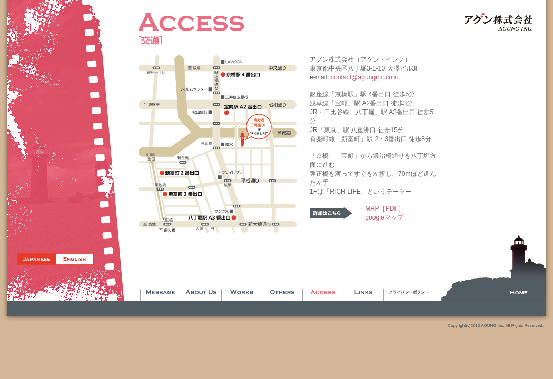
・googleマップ (381, 217)
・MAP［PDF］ (381, 208)
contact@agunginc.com (364, 77)
